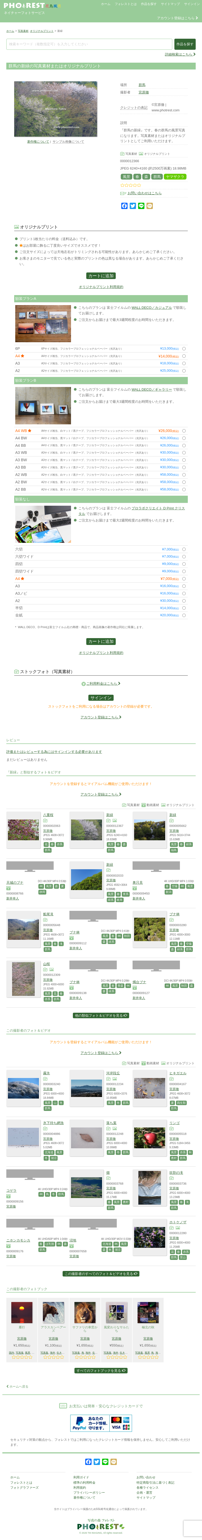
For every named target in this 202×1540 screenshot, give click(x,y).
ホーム (105, 4)
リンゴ (174, 1123)
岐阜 (120, 899)
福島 (174, 850)
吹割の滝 (176, 1173)
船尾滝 (48, 914)
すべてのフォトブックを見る (101, 1371)
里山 (183, 1257)
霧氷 (46, 1073)
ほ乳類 (50, 1243)
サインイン (192, 4)
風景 (126, 177)
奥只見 (138, 883)
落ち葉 (111, 1123)
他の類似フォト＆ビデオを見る (101, 1015)
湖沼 (54, 1158)
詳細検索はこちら (180, 54)
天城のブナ (14, 883)
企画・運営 (144, 1492)
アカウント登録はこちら (177, 18)
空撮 (175, 886)
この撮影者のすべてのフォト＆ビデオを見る (101, 1274)
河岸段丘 (113, 1073)
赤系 (60, 844)
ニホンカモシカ (18, 1240)
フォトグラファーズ (24, 1487)
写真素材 (23, 30)
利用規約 (79, 1487)
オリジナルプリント (42, 30)
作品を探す (149, 4)
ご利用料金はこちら (103, 683)
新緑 (109, 815)
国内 (11, 1352)
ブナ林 (74, 932)
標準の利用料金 (84, 1482)
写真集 (20, 1352)
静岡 (42, 891)
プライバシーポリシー (89, 1492)
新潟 (168, 891)
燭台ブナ (139, 982)
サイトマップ (170, 4)
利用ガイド (81, 1477)
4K (41, 886)
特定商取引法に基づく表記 (155, 1482)
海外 (52, 1352)
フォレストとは (126, 4)
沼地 (72, 1240)
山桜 (46, 964)
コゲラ (11, 1191)
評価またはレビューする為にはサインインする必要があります (54, 752)
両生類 (181, 1102)
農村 (174, 1158)
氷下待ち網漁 (53, 1123)
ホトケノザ (177, 1222)
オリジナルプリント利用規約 (101, 287)
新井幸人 (12, 898)
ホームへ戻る (17, 1386)
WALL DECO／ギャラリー (152, 389)
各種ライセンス (148, 1487)
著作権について (38, 141)
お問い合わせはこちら (145, 193)
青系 (126, 894)
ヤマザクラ (175, 177)
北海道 (49, 1152)
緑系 (189, 844)
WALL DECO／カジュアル (152, 308)
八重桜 (48, 815)
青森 (120, 985)
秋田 (127, 935)
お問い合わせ (146, 1477)
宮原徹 (144, 92)
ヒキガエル (177, 1073)
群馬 (142, 85)
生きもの (62, 1352)
